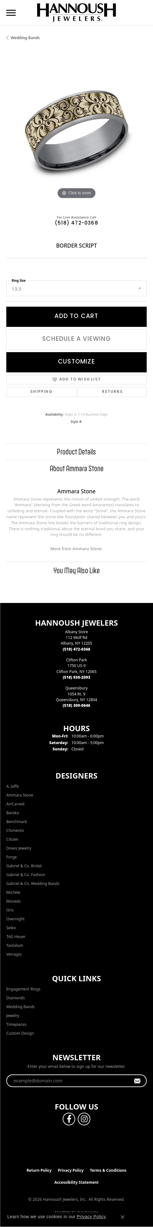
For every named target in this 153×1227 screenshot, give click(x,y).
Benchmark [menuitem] (16, 821)
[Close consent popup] (122, 1217)
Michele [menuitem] (13, 892)
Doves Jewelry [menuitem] (18, 848)
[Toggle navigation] (11, 12)
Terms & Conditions (108, 1170)
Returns (112, 392)
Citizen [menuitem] (12, 839)
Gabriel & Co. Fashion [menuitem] (25, 874)
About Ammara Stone (77, 468)
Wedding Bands (25, 37)
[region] (76, 130)
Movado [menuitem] (13, 901)
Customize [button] (76, 362)
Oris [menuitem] (10, 910)
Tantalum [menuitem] (14, 945)
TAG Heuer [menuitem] (16, 936)
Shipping (41, 392)
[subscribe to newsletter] (137, 1080)
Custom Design (20, 1033)
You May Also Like (77, 570)
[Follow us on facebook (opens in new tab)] (69, 1119)
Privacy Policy (71, 1170)
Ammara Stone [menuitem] (19, 795)
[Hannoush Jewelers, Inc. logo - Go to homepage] (76, 12)
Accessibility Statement (76, 1182)
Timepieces (16, 1024)
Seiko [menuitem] (11, 927)
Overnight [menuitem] (15, 919)
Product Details (76, 451)
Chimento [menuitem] (15, 830)
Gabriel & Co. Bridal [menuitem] (24, 866)
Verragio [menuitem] (14, 954)
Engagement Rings (23, 989)
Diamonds (15, 998)
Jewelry (12, 1015)
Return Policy (39, 1170)
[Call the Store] (76, 649)
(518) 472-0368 (76, 223)
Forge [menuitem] (11, 857)
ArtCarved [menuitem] (15, 804)
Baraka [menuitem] (12, 812)
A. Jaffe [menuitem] (12, 786)
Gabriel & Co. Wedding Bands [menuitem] (33, 883)
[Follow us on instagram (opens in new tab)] (84, 1119)
